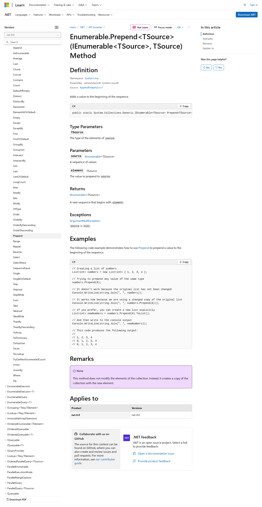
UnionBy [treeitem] (18, 338)
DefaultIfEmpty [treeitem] (21, 59)
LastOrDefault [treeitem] (21, 145)
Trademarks (150, 496)
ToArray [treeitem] (17, 301)
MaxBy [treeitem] (17, 161)
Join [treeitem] (15, 134)
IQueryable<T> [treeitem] (15, 413)
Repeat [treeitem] (17, 215)
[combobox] (32, 35)
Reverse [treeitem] (17, 220)
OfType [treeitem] (17, 177)
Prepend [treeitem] (17, 204)
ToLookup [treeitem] (18, 322)
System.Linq (91, 78)
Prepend (143, 248)
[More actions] (189, 27)
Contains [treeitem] (18, 48)
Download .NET (247, 14)
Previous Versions (33, 496)
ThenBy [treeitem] (17, 290)
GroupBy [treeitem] (18, 113)
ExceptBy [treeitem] (18, 96)
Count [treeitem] (16, 53)
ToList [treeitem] (16, 317)
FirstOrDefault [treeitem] (21, 107)
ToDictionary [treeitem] (20, 306)
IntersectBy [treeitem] (19, 129)
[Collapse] (56, 27)
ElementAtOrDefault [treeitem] (24, 80)
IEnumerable (93, 156)
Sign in (254, 5)
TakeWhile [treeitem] (18, 284)
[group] (131, 113)
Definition (208, 34)
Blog (49, 496)
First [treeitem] (15, 102)
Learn (73, 27)
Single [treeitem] (16, 241)
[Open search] (245, 5)
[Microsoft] (6, 5)
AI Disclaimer (11, 496)
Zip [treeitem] (15, 349)
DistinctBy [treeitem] (18, 70)
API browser (95, 27)
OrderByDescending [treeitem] (24, 193)
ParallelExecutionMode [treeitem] (19, 440)
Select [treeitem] (16, 225)
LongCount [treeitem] (19, 150)
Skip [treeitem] (15, 252)
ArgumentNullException (85, 221)
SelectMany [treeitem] (19, 231)
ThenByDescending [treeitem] (23, 295)
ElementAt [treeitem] (19, 75)
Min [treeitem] (15, 166)
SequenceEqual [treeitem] (21, 236)
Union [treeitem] (16, 333)
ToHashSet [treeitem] (19, 311)
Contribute (65, 496)
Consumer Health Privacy (104, 496)
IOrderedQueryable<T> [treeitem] (20, 403)
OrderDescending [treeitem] (23, 198)
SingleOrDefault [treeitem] (22, 247)
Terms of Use (133, 496)
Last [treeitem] (15, 139)
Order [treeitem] (16, 182)
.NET (82, 27)
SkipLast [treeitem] (17, 258)
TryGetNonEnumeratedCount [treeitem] (29, 327)
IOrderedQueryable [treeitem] (18, 397)
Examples (208, 38)
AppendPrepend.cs (90, 87)
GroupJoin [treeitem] (19, 118)
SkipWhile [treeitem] (18, 263)
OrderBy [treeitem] (17, 188)
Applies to (208, 48)
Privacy (80, 496)
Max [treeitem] (15, 156)
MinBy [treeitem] (16, 172)
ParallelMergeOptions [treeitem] (19, 446)
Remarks (207, 43)
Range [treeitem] (16, 209)
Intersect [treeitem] (18, 123)
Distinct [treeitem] (17, 64)
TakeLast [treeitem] (17, 279)
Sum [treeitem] (15, 268)
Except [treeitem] (16, 91)
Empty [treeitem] (16, 86)
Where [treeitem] (16, 343)
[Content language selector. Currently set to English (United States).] (21, 487)
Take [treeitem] (15, 274)
